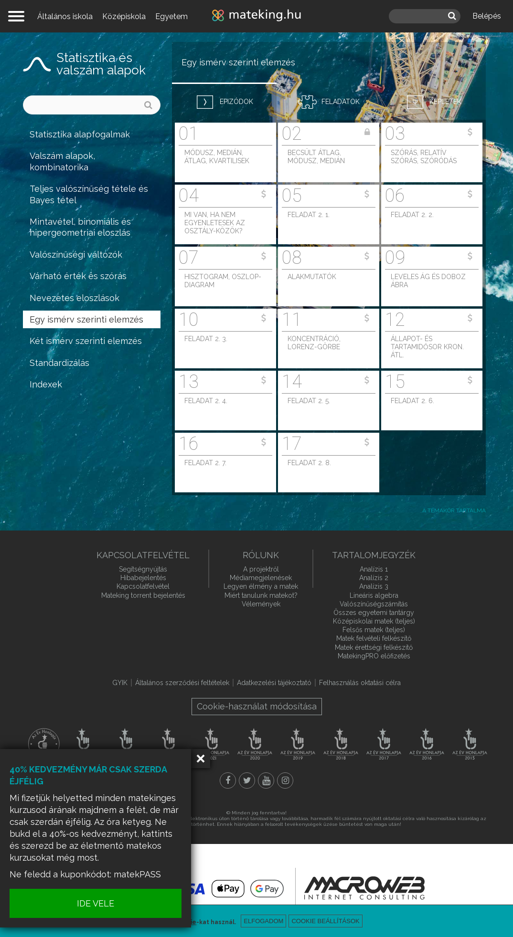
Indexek (46, 384)
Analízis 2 (373, 578)
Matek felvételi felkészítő (373, 638)
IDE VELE (95, 903)
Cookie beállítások (325, 921)
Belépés (486, 16)
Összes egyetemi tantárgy (373, 612)
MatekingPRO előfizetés (374, 656)
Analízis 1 (374, 569)
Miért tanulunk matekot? (261, 595)
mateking (256, 16)
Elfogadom (263, 921)
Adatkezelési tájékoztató (274, 683)
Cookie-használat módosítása (257, 706)
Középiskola (124, 16)
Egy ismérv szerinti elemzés (86, 319)
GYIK (120, 683)
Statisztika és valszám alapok (101, 64)
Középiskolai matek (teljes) (374, 621)
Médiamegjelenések (261, 578)
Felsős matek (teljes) (373, 630)
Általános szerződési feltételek (182, 683)
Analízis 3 (373, 586)
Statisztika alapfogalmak (80, 134)
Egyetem (171, 16)
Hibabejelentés (143, 578)
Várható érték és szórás (78, 276)
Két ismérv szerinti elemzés (86, 341)
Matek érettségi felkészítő (374, 647)
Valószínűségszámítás (374, 604)
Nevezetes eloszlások (74, 298)
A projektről (261, 569)
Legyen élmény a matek (261, 586)
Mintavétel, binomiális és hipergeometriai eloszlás (80, 227)
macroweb (364, 888)
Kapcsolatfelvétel (143, 586)
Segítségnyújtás (143, 569)
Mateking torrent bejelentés (143, 595)
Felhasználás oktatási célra (360, 683)
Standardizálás (59, 363)
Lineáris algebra (374, 595)
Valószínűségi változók (76, 255)
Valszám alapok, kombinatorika (62, 161)
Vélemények (261, 604)
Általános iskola (65, 16)
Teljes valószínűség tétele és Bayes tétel (89, 194)
